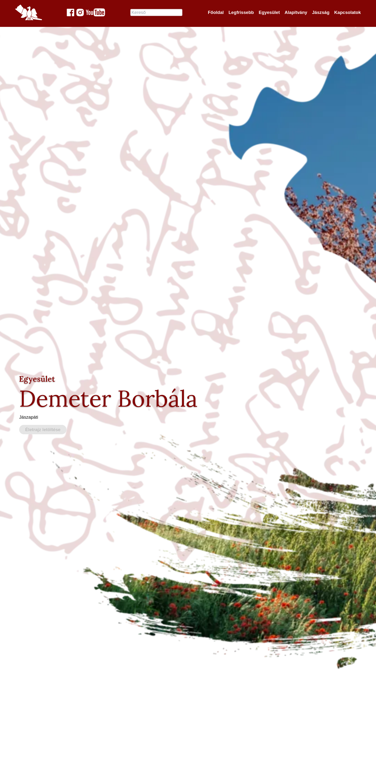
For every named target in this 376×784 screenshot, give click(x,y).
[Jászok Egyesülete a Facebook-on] (70, 12)
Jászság (320, 12)
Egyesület (269, 12)
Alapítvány (296, 12)
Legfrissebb (241, 12)
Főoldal (216, 12)
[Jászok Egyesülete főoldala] (28, 12)
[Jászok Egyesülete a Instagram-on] (80, 12)
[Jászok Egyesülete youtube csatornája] (95, 12)
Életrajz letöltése (42, 429)
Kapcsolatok (347, 12)
